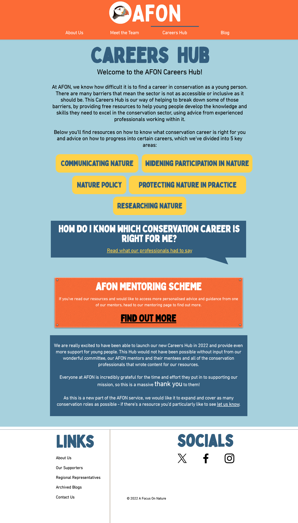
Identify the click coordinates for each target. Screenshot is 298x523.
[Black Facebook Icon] (205, 458)
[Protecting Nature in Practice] (187, 185)
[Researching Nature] (149, 206)
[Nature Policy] (99, 185)
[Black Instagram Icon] (229, 458)
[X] (182, 458)
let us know (228, 404)
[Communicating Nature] (97, 163)
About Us (63, 458)
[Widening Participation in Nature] (197, 163)
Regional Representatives (78, 477)
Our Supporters (69, 468)
